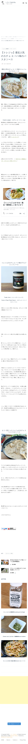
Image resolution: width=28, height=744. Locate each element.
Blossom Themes (14, 735)
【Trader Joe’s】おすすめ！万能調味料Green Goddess (14, 636)
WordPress (3, 737)
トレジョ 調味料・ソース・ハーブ (9, 48)
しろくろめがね (11, 2)
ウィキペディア (14, 137)
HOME (2, 740)
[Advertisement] (14, 21)
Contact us (15, 740)
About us (8, 740)
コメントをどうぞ (7, 63)
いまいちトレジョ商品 (9, 553)
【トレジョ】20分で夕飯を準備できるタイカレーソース (14, 660)
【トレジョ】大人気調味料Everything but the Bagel (14, 612)
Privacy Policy (9, 737)
